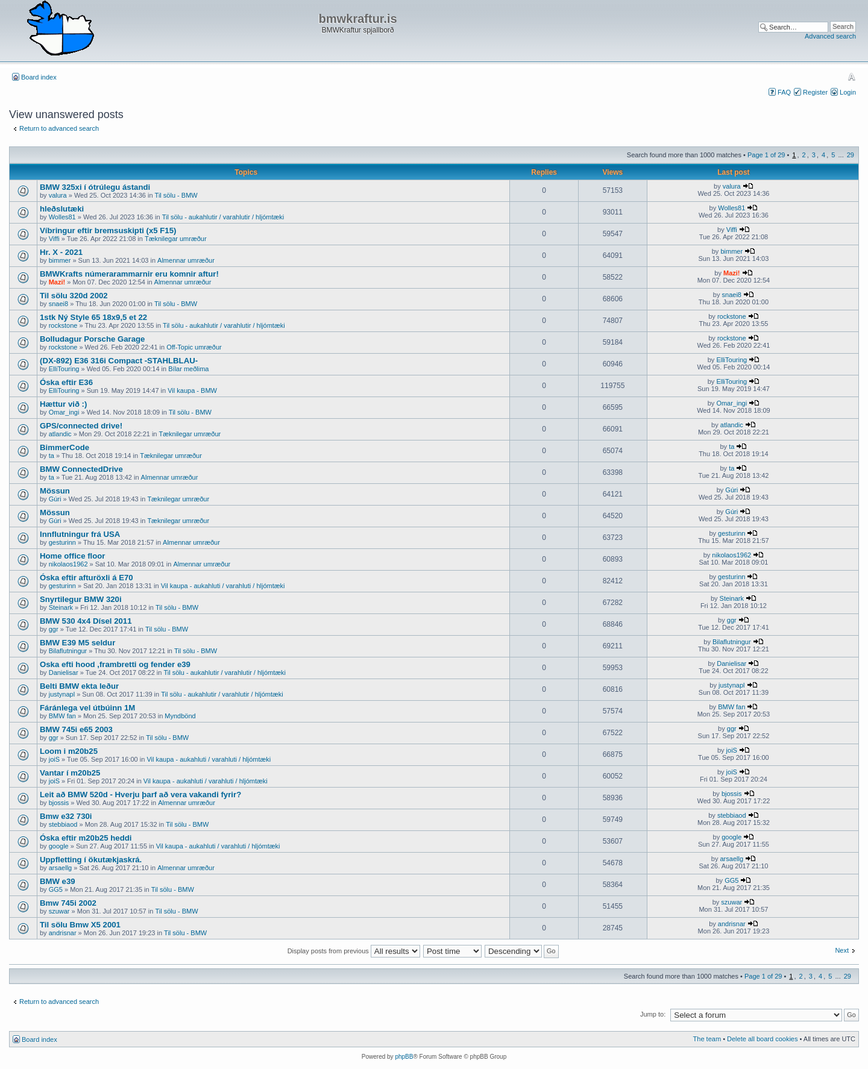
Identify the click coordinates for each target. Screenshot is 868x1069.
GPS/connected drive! (81, 425)
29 (850, 154)
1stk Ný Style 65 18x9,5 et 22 (93, 317)
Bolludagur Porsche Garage (92, 338)
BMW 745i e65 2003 (76, 729)
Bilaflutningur (68, 650)
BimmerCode (64, 447)
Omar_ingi (64, 412)
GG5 (56, 889)
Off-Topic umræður (194, 347)
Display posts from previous (354, 951)
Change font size (851, 76)
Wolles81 (62, 217)
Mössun (55, 490)
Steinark (61, 607)
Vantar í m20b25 (70, 772)
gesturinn (62, 542)
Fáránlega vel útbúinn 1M (87, 707)
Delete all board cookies (762, 1038)
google (59, 846)
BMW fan (62, 715)
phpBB (404, 1056)
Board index (39, 77)
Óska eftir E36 (66, 382)
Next (842, 950)
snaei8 (58, 303)
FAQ (784, 92)
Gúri (55, 499)
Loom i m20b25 (69, 751)
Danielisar (63, 672)
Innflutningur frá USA (80, 534)
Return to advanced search (59, 128)
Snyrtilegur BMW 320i (81, 599)
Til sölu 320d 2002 (74, 295)
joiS (54, 759)
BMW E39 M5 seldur (77, 642)
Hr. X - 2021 (61, 252)
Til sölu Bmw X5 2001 (80, 924)
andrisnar (63, 932)
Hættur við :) (63, 404)
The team (707, 1038)
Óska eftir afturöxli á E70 (86, 577)
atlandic (60, 433)
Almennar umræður (186, 260)
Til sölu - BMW (176, 195)
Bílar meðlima (188, 368)
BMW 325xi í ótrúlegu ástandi (95, 187)
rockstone (63, 325)
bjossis (59, 802)
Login (848, 92)
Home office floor (72, 555)
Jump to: (652, 1014)
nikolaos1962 (68, 564)
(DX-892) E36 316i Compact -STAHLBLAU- (119, 360)
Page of (766, 154)
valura (58, 195)
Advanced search (830, 36)
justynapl (62, 694)
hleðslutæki (62, 208)
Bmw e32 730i (66, 816)
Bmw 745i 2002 (68, 903)
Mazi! (57, 282)
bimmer (60, 260)
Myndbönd (180, 715)
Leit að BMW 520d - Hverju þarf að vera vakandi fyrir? (140, 794)
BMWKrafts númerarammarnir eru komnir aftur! (129, 273)
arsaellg (60, 867)
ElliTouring (64, 368)
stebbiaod (63, 824)
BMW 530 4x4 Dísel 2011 (85, 620)
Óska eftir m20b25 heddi (85, 837)
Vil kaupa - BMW (192, 390)
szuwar (59, 911)
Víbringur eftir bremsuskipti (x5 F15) (108, 230)
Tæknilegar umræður (176, 238)
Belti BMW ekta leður (79, 686)
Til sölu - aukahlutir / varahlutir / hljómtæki (223, 217)
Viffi (54, 238)
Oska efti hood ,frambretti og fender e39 (115, 664)
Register (815, 92)
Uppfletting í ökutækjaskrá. (91, 859)
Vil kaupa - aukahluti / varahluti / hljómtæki (223, 585)
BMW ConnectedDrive (81, 469)
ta (51, 455)
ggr (53, 629)
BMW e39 (57, 881)
